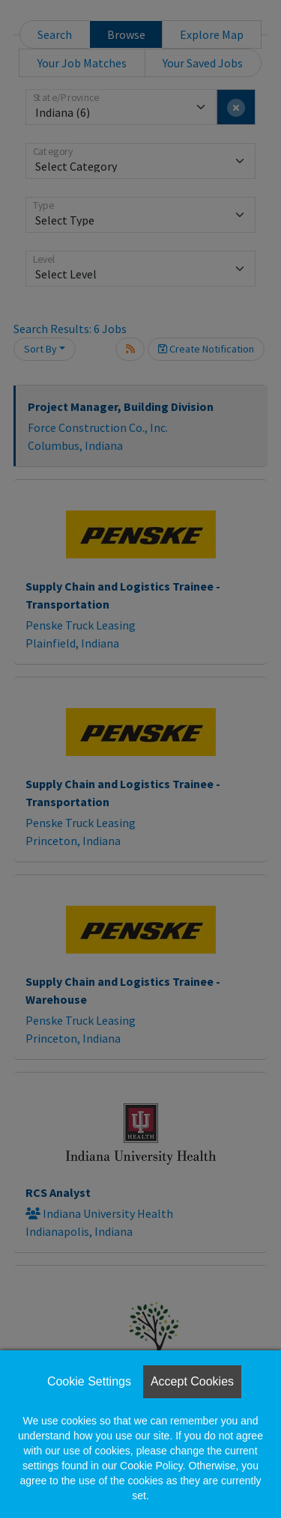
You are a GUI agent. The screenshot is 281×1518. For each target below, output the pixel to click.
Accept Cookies (192, 1381)
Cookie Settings (89, 1381)
